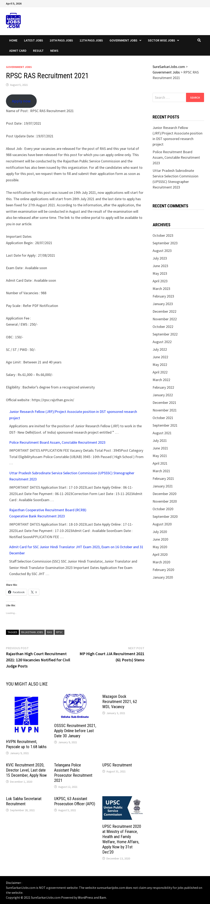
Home (13, 40)
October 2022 (163, 326)
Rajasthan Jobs (32, 632)
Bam (102, 897)
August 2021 (162, 433)
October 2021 (163, 417)
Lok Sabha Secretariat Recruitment (23, 801)
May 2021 (160, 455)
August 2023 (162, 250)
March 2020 (161, 562)
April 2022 (160, 372)
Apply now (21, 101)
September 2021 (165, 425)
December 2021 (164, 402)
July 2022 (160, 349)
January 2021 (163, 486)
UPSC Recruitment (117, 765)
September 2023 (165, 243)
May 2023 (160, 273)
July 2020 (160, 531)
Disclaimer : (14, 883)
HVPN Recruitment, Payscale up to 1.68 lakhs (26, 744)
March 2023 (161, 288)
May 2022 (160, 364)
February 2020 (163, 569)
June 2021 (160, 448)
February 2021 (163, 478)
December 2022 (164, 311)
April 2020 (160, 554)
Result (38, 50)
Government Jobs (123, 40)
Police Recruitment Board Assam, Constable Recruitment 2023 (57, 442)
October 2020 (163, 509)
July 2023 (160, 258)
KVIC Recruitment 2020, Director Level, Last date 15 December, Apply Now (26, 770)
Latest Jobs (33, 40)
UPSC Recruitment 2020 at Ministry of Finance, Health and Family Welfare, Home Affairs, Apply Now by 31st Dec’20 (121, 839)
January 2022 (163, 395)
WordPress (85, 897)
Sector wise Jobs (161, 40)
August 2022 (162, 341)
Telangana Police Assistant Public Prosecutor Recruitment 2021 (73, 773)
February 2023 (163, 296)
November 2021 (165, 410)
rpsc (59, 632)
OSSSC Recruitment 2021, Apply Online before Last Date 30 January (75, 730)
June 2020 (160, 539)
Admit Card (17, 50)
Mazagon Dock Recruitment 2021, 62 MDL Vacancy (119, 701)
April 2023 (160, 281)
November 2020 (165, 501)
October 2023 (163, 235)
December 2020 (164, 493)
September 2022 (165, 334)
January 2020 (163, 577)
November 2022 (165, 319)
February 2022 (163, 387)
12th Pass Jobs (91, 40)
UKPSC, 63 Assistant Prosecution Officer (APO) (74, 801)
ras (49, 632)
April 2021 (160, 463)
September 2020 (165, 516)
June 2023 (160, 265)
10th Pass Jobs (61, 40)
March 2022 (161, 379)
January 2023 (163, 303)
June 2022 (160, 357)
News (54, 50)
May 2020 (160, 546)
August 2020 (162, 524)
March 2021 (161, 471)
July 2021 (160, 440)
